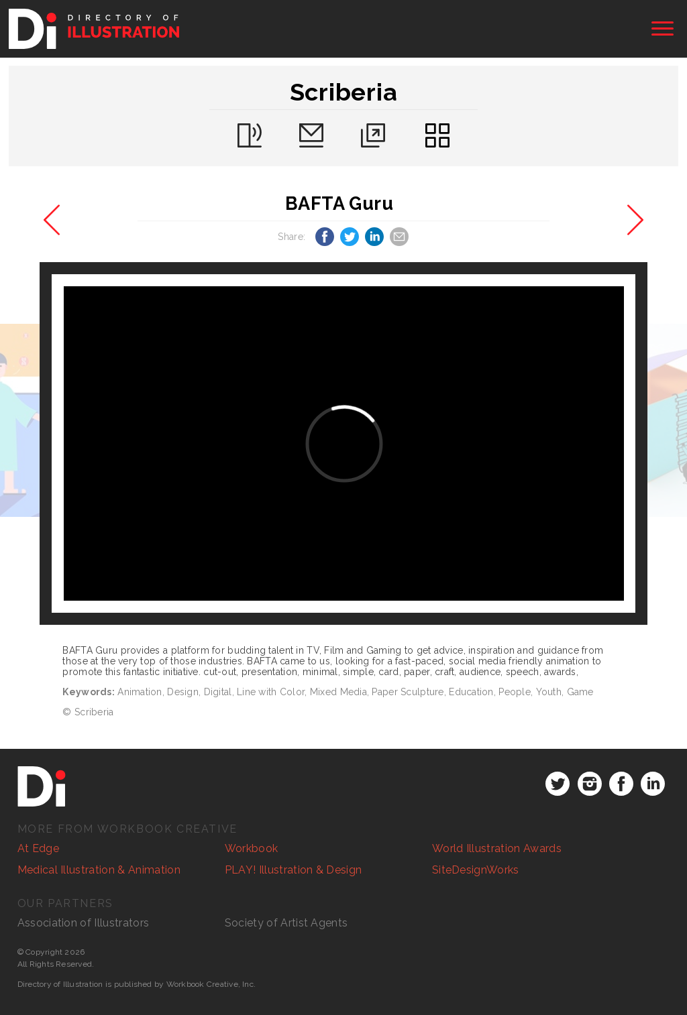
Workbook (251, 848)
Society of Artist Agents (286, 922)
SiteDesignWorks (475, 869)
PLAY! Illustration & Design (293, 869)
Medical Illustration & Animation (98, 869)
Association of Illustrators (83, 922)
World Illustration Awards (497, 848)
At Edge (38, 848)
